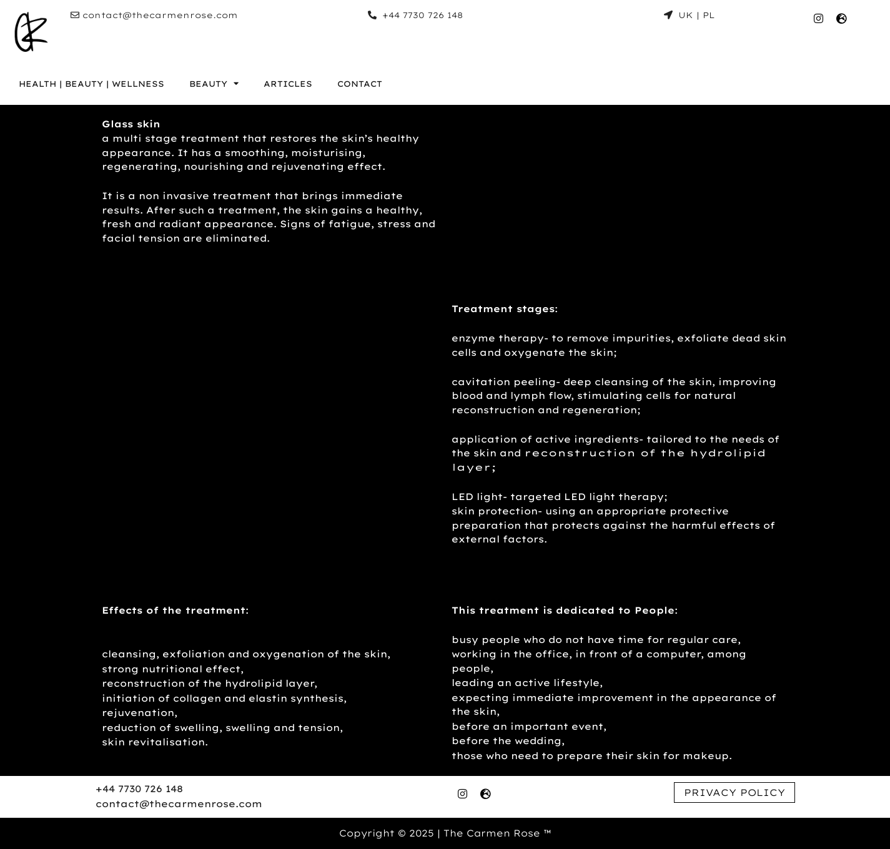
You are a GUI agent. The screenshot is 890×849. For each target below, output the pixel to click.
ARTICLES (288, 84)
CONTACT (359, 84)
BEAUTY (214, 83)
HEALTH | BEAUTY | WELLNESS (91, 84)
